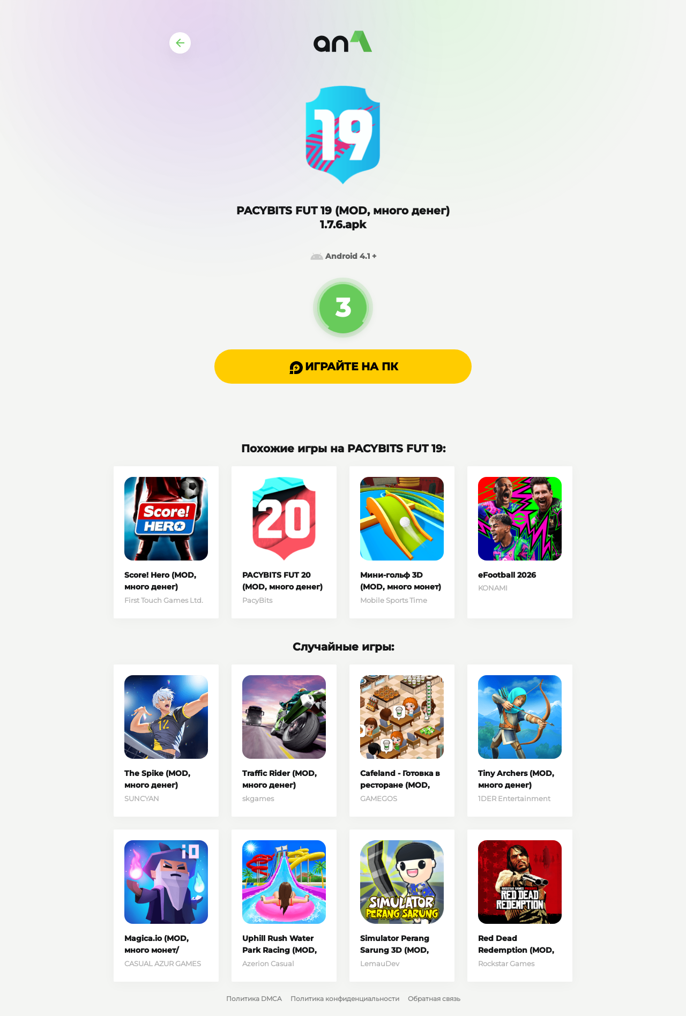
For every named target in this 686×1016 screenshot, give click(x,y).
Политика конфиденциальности (344, 999)
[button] (343, 366)
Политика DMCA (254, 999)
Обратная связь (434, 999)
